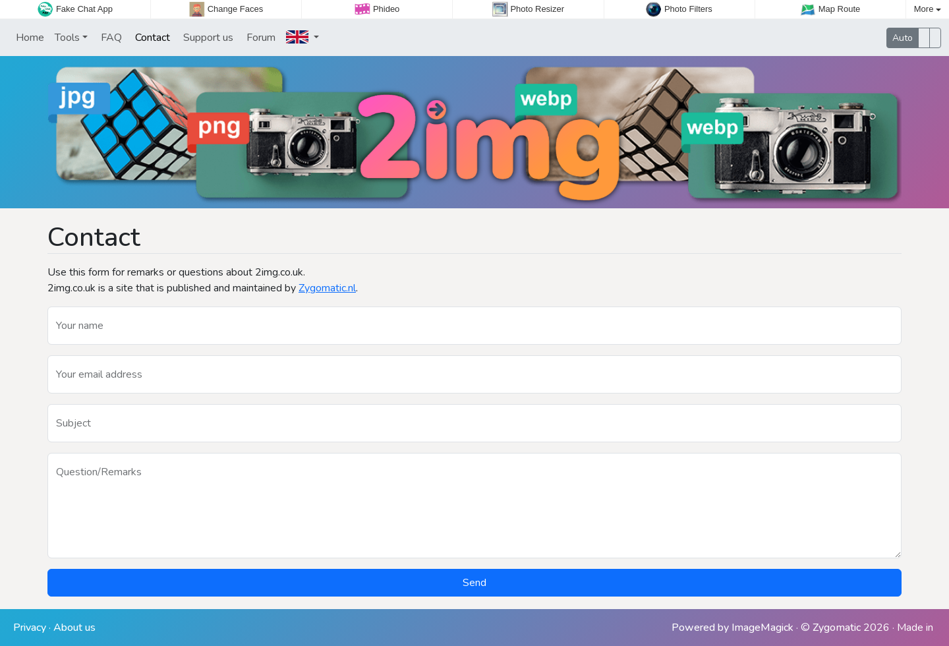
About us (74, 627)
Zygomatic (837, 627)
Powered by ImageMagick (732, 627)
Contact (151, 37)
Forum (259, 37)
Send (474, 582)
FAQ (110, 37)
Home (28, 37)
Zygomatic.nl (327, 288)
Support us (207, 37)
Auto (902, 38)
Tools (67, 37)
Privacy (29, 627)
